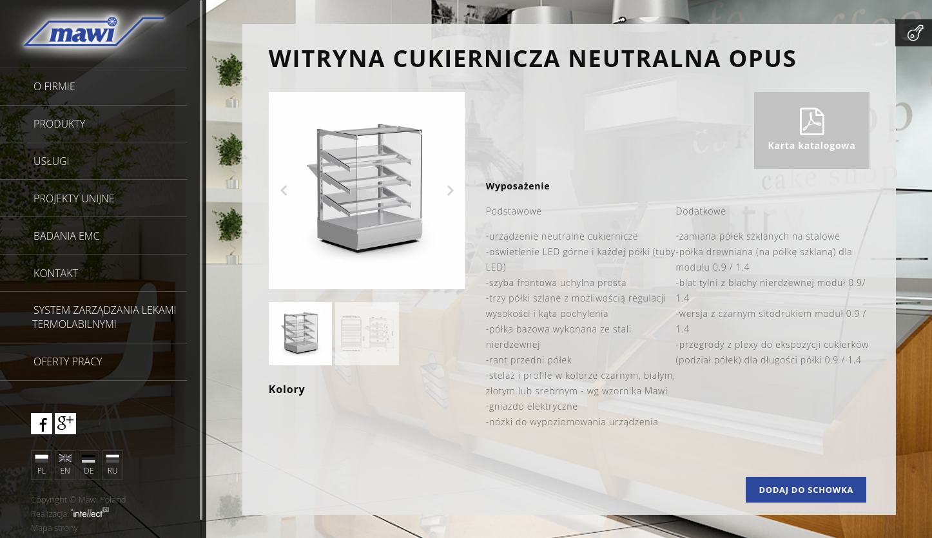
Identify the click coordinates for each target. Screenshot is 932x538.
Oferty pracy (68, 361)
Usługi (52, 161)
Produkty (59, 124)
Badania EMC (66, 236)
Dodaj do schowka (806, 489)
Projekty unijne (74, 198)
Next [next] (449, 190)
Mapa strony (54, 527)
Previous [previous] (284, 190)
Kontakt (56, 273)
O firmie (54, 86)
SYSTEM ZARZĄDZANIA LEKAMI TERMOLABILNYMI (104, 317)
